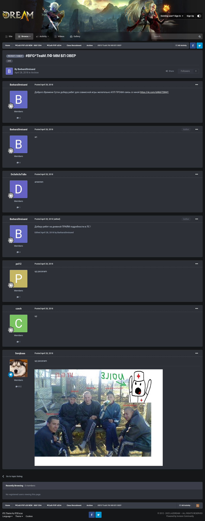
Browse (25, 36)
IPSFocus (19, 513)
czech (18, 308)
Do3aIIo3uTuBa (18, 174)
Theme (19, 516)
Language (7, 516)
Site (10, 36)
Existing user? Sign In (172, 16)
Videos (60, 36)
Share (170, 71)
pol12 (18, 264)
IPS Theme (7, 513)
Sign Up (190, 16)
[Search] (166, 36)
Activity (43, 36)
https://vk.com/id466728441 (154, 92)
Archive (35, 72)
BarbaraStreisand (26, 69)
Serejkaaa (20, 353)
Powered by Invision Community (180, 516)
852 (19, 386)
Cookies (29, 516)
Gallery (76, 36)
